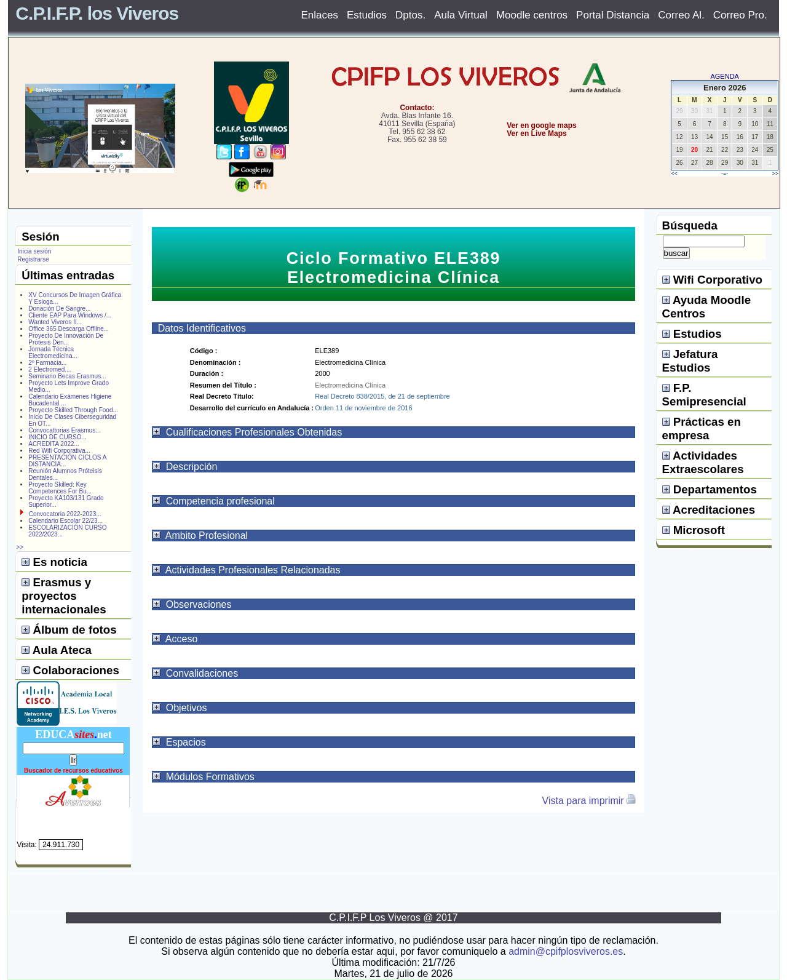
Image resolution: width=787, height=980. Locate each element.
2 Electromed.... (49, 369)
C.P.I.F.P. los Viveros (96, 13)
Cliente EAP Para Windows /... (69, 315)
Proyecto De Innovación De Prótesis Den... (65, 339)
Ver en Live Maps (536, 133)
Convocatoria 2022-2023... (65, 514)
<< (674, 173)
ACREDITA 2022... (53, 443)
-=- (724, 173)
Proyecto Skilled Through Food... (72, 410)
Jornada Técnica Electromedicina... (52, 352)
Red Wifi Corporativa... (59, 450)
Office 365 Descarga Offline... (68, 328)
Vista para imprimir (589, 800)
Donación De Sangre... (59, 308)
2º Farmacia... (47, 362)
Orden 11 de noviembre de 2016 (363, 408)
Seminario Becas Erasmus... (67, 376)
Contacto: (417, 107)
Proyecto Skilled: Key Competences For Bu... (60, 488)
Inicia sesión (34, 251)
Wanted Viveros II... (55, 322)
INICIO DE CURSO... (57, 437)
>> (775, 173)
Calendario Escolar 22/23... (65, 520)
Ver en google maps (541, 125)
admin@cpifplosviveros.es (565, 951)
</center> (498, 179)
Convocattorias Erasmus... (64, 430)
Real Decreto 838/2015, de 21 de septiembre (382, 396)
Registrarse (33, 259)
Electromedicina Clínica (350, 385)
